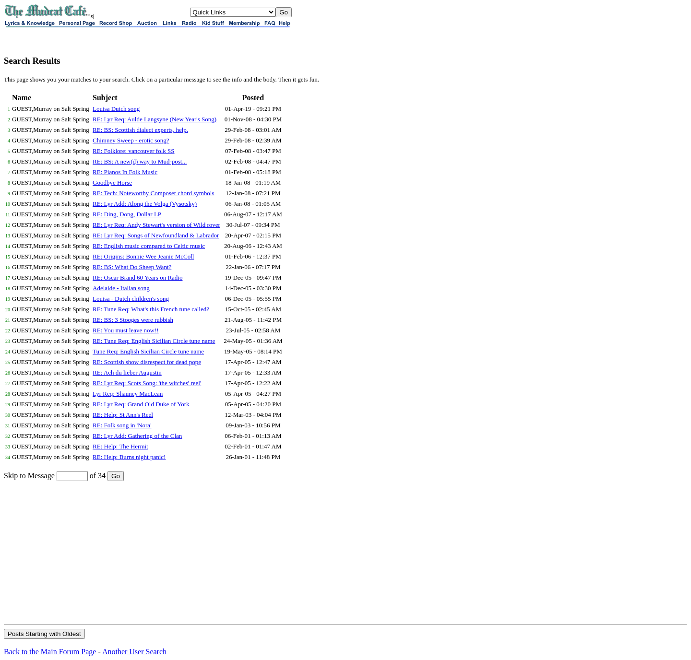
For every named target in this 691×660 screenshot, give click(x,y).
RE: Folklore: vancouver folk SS (133, 150)
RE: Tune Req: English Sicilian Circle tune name (154, 340)
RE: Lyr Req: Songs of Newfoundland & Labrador (156, 235)
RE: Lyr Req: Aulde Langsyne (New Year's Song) (154, 119)
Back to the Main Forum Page (50, 652)
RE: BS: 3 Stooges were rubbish (133, 319)
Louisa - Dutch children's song (131, 298)
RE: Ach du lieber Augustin (127, 372)
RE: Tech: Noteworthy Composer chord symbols (153, 193)
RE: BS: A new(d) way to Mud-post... (140, 161)
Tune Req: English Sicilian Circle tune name (148, 351)
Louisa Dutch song (116, 108)
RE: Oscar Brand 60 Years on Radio (137, 277)
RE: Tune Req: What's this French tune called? (151, 309)
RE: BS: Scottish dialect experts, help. (140, 129)
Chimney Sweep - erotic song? (131, 140)
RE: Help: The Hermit (120, 446)
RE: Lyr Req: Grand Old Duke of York (141, 404)
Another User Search (134, 652)
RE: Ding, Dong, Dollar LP (127, 214)
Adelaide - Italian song (121, 288)
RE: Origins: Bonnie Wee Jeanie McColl (143, 256)
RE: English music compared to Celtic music (149, 245)
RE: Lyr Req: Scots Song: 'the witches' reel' (147, 383)
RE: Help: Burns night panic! (129, 456)
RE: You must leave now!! (126, 330)
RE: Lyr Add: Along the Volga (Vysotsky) (145, 203)
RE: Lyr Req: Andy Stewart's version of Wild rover (156, 224)
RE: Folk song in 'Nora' (122, 425)
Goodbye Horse (112, 182)
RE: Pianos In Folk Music (125, 172)
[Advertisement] (345, 552)
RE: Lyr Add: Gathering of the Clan (137, 435)
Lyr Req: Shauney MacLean (128, 393)
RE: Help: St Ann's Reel (123, 414)
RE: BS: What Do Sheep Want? (132, 267)
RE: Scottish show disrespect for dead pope (147, 361)
